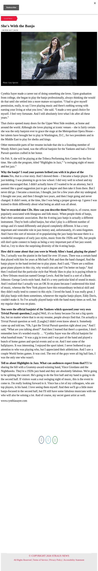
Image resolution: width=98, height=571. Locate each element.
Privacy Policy (55, 560)
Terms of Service (40, 560)
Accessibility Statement (74, 560)
